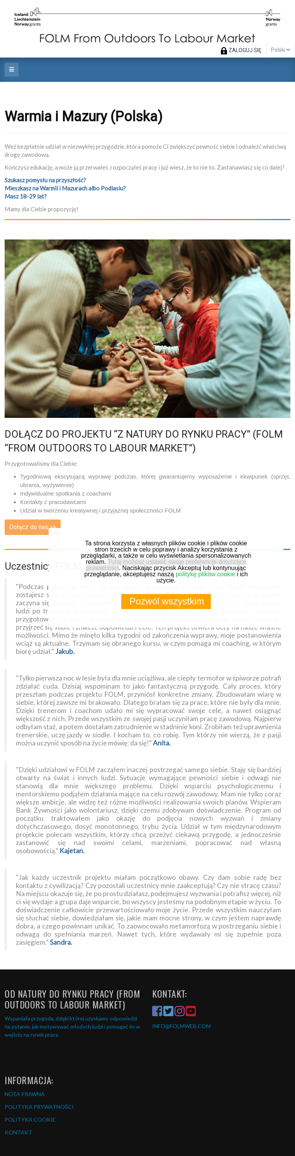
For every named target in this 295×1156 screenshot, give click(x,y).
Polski (280, 50)
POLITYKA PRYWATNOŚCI (39, 1106)
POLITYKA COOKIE (30, 1119)
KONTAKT (18, 1132)
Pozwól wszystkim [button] (166, 601)
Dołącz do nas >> (32, 527)
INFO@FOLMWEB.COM (181, 1026)
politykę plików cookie (205, 574)
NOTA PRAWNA (25, 1094)
